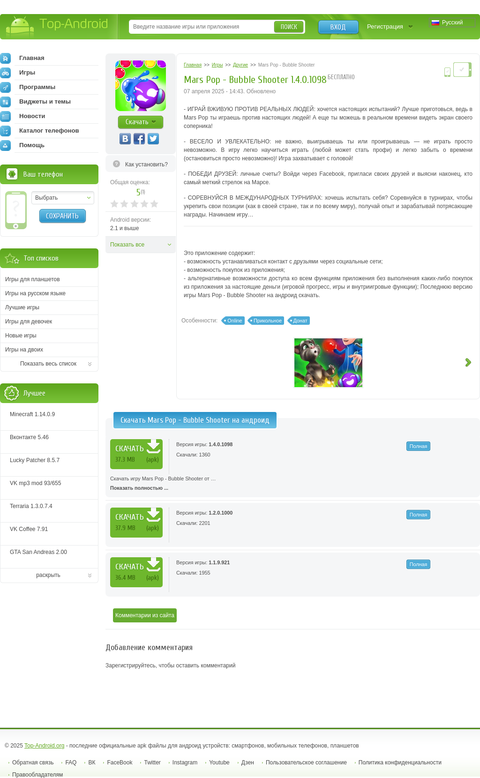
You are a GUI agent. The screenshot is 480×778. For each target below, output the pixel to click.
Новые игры (21, 335)
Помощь (22, 145)
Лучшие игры (22, 307)
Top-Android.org (44, 745)
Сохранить (62, 216)
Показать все (127, 244)
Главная (22, 58)
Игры (17, 73)
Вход (338, 27)
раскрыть (48, 575)
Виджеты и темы (35, 102)
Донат (300, 320)
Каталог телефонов (39, 131)
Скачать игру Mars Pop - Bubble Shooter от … (292, 484)
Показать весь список (48, 363)
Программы (27, 87)
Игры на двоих (24, 349)
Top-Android (57, 27)
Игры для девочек (28, 321)
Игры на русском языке (35, 293)
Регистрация (385, 26)
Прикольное (268, 320)
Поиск (289, 27)
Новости (22, 116)
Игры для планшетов (32, 279)
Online (234, 320)
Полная (419, 446)
